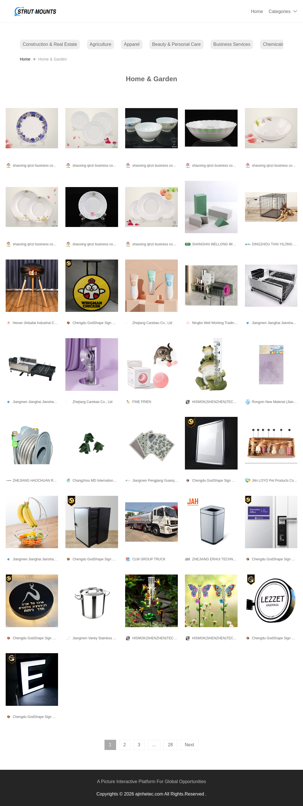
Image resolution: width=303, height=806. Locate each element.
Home (257, 11)
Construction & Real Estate (50, 44)
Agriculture (100, 44)
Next (189, 744)
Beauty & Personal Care (176, 44)
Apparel (131, 44)
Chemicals (273, 44)
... (154, 744)
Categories (280, 11)
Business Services (231, 44)
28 (170, 744)
